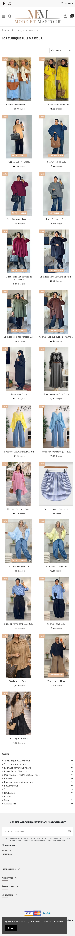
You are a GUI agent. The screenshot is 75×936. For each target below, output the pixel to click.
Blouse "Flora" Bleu (19, 566)
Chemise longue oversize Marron (56, 337)
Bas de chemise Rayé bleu (56, 509)
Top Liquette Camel (18, 681)
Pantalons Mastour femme (17, 768)
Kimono (8, 778)
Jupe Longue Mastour (15, 764)
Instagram (7, 854)
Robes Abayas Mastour (15, 771)
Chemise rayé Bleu (56, 624)
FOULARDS (9, 793)
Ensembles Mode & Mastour (18, 782)
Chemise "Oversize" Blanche (18, 104)
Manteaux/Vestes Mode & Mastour (22, 775)
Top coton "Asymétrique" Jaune (18, 451)
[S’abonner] (69, 831)
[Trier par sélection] (56, 50)
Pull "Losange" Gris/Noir (56, 394)
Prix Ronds (10, 796)
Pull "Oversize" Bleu (56, 162)
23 (68, 50)
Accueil (5, 754)
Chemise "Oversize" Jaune (56, 104)
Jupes (7, 789)
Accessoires (10, 803)
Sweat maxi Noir (19, 394)
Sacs (6, 800)
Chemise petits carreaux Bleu (18, 624)
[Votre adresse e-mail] (34, 831)
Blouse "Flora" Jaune (56, 566)
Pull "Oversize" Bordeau (18, 219)
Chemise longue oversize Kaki (19, 337)
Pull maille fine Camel (19, 162)
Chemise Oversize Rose (18, 509)
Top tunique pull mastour (17, 760)
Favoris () (67, 3)
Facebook (6, 850)
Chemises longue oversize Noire (56, 277)
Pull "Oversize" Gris (56, 219)
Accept (11, 928)
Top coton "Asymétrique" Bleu (56, 451)
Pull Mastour (11, 786)
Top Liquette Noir (56, 681)
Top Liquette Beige (19, 738)
